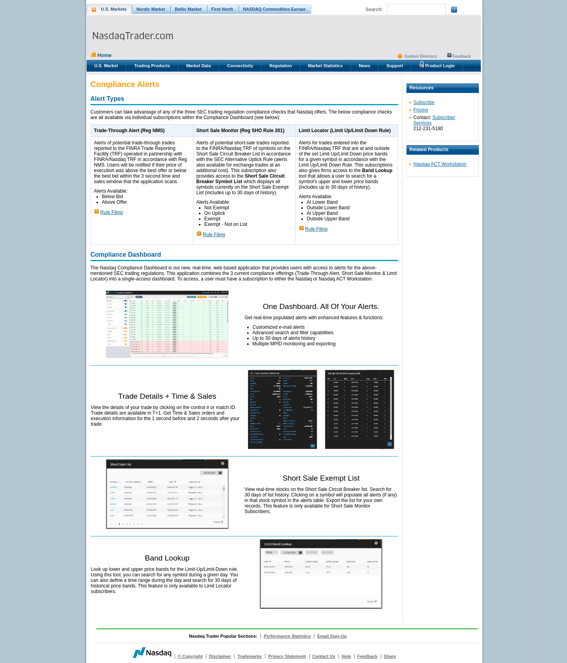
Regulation (280, 65)
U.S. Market (106, 65)
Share (390, 656)
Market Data (198, 65)
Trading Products (152, 65)
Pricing (421, 110)
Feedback (461, 56)
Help (346, 656)
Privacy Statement (287, 656)
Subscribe (424, 102)
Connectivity (240, 65)
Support (394, 65)
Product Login (437, 64)
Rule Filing (111, 212)
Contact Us (323, 656)
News (364, 65)
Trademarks (249, 656)
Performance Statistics (287, 636)
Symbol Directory (420, 56)
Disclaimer (220, 656)
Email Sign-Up (332, 636)
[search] (415, 9)
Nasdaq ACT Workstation (440, 164)
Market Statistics (325, 65)
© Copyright (190, 656)
